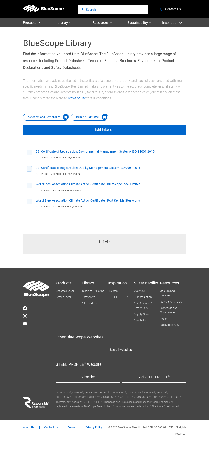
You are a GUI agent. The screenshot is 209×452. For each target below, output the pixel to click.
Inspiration (172, 23)
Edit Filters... (104, 129)
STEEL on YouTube (25, 324)
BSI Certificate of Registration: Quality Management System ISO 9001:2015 (88, 168)
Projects (113, 291)
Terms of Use (77, 98)
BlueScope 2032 (170, 324)
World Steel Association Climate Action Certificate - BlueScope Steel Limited (88, 184)
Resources (102, 23)
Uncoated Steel (65, 291)
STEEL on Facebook (25, 308)
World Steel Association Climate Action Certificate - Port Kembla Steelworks (88, 200)
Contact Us (51, 427)
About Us (28, 427)
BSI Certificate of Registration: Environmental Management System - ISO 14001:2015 (95, 151)
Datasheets (88, 297)
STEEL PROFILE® (118, 297)
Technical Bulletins (93, 291)
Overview (139, 291)
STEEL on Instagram (25, 316)
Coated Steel (63, 297)
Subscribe (88, 377)
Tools (163, 318)
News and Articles (171, 301)
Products (31, 23)
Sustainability (139, 23)
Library (64, 23)
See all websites (121, 349)
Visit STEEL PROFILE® (154, 377)
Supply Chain (142, 314)
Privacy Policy (94, 427)
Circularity (140, 320)
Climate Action (143, 297)
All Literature (89, 303)
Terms (71, 427)
